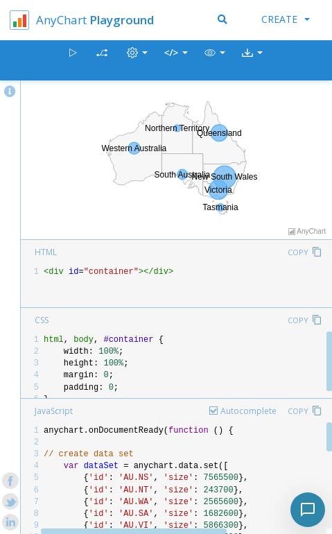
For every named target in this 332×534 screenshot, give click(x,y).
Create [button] (285, 19)
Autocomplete (248, 411)
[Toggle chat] (307, 509)
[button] (215, 60)
